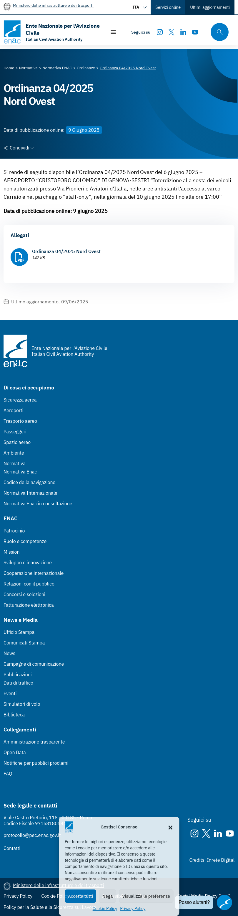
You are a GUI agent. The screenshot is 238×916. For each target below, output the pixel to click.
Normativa (15, 463)
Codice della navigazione (29, 482)
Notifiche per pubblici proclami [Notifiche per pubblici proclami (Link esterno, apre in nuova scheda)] (36, 763)
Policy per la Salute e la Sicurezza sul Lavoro (50, 907)
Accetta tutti (80, 896)
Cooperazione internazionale (34, 573)
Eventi (10, 693)
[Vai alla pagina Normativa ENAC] (57, 67)
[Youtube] (195, 32)
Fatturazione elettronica (29, 605)
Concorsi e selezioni (24, 594)
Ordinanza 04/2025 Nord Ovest (66, 251)
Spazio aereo (17, 442)
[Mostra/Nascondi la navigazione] (113, 32)
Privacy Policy (132, 908)
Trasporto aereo (20, 421)
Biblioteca (14, 715)
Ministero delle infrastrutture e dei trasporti (53, 5)
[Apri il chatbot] (224, 902)
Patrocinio (14, 531)
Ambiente (14, 453)
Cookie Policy (105, 908)
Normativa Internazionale (30, 493)
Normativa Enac (20, 472)
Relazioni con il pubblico (29, 584)
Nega (107, 896)
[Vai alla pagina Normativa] (28, 67)
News (9, 653)
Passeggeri (15, 432)
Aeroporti (14, 410)
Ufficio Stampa (19, 632)
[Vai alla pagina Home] (9, 67)
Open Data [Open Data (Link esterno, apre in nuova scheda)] (15, 752)
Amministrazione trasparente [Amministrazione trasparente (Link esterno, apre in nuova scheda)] (34, 742)
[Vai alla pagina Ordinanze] (86, 67)
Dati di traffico (18, 683)
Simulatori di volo (22, 704)
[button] (170, 827)
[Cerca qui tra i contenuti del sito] (218, 32)
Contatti (12, 848)
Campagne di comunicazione (34, 664)
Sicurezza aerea (20, 400)
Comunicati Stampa (24, 643)
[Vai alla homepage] (52, 32)
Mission (12, 552)
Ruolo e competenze (25, 541)
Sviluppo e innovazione (28, 562)
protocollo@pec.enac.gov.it (32, 835)
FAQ (8, 774)
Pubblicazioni (18, 674)
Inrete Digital (220, 860)
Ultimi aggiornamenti (210, 7)
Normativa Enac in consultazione (38, 503)
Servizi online (168, 7)
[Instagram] (159, 32)
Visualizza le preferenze (146, 896)
